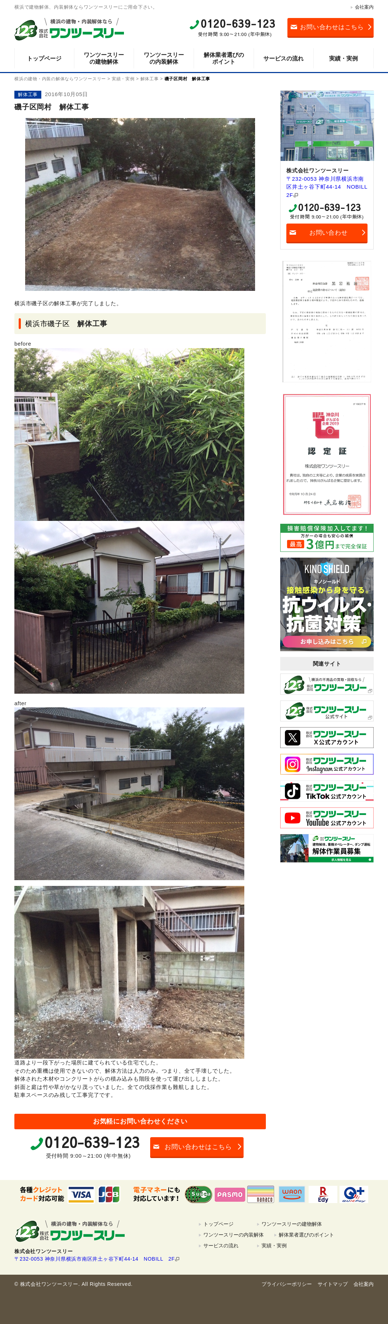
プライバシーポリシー (287, 1284)
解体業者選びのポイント (224, 58)
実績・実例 (343, 58)
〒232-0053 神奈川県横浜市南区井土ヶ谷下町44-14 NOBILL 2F (327, 187)
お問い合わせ (328, 232)
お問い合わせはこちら (332, 27)
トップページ (44, 58)
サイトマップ (333, 1284)
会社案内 (364, 7)
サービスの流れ (283, 58)
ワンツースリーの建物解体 (104, 58)
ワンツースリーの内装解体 (164, 58)
